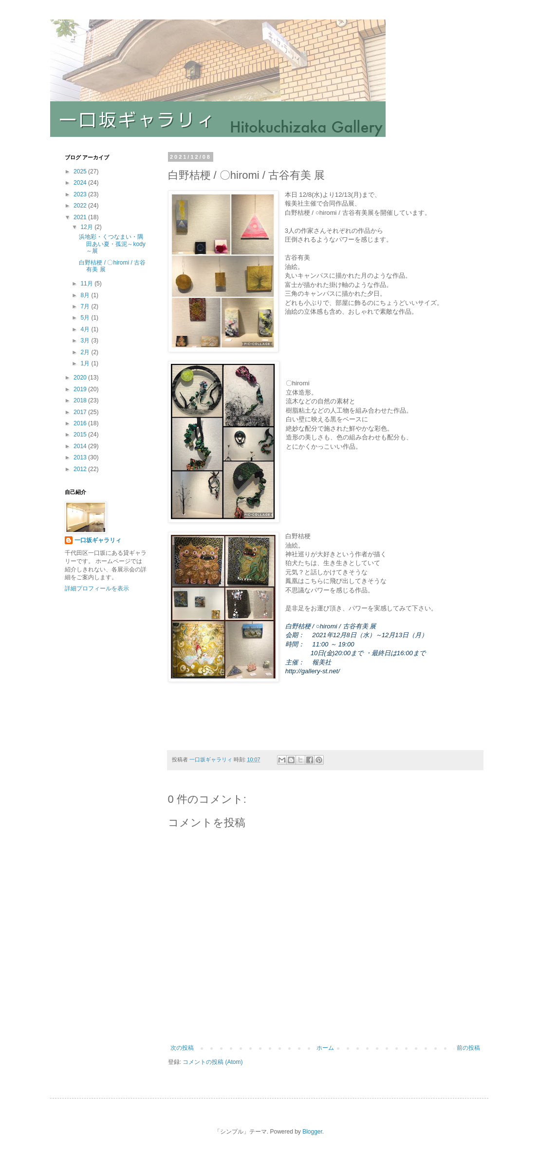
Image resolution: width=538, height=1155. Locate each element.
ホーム (325, 1047)
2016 (81, 423)
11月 (87, 283)
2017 (81, 412)
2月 (85, 352)
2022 (81, 205)
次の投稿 (182, 1047)
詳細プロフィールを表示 (97, 588)
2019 (81, 389)
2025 (81, 171)
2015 (81, 434)
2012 (81, 469)
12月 (87, 227)
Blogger (312, 1131)
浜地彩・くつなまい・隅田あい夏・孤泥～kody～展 (112, 243)
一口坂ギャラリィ (97, 540)
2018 (81, 400)
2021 (81, 217)
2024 (81, 182)
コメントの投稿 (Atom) (212, 1062)
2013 (81, 457)
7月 (85, 306)
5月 (85, 317)
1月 (85, 363)
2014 (81, 446)
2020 (81, 377)
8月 (85, 295)
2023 (81, 194)
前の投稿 (468, 1047)
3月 (85, 340)
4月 (85, 329)
